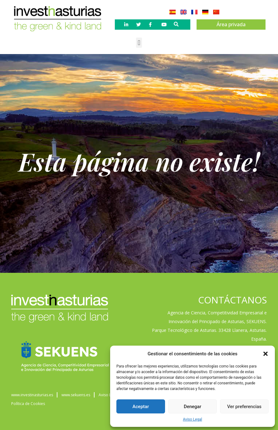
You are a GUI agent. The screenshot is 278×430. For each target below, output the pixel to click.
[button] (265, 354)
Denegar (192, 406)
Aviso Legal (192, 419)
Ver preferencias (244, 406)
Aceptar (141, 406)
